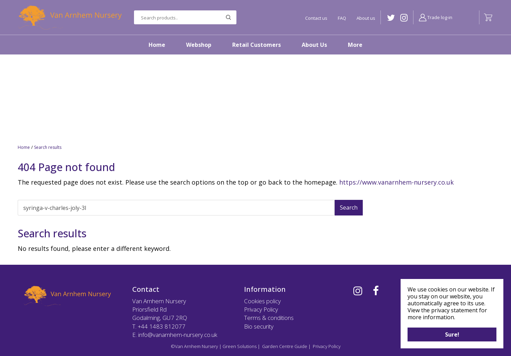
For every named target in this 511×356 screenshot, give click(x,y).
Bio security (259, 326)
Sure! (452, 334)
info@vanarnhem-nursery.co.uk (177, 335)
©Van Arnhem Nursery (194, 346)
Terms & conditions (269, 318)
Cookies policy (262, 301)
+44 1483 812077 (161, 326)
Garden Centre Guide (284, 346)
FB (376, 291)
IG (404, 18)
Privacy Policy (261, 309)
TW (391, 18)
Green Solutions (240, 346)
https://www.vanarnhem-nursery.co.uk (396, 182)
